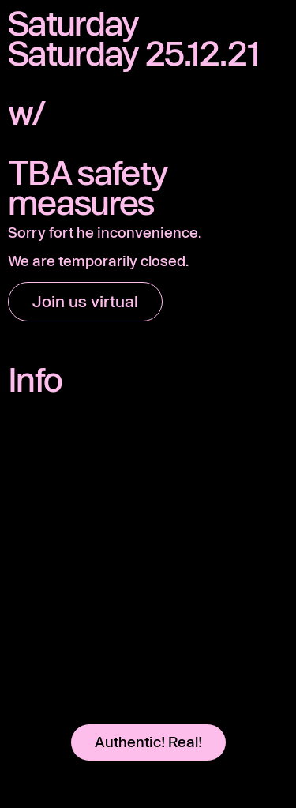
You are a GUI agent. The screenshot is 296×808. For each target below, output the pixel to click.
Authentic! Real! (148, 741)
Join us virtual (85, 300)
